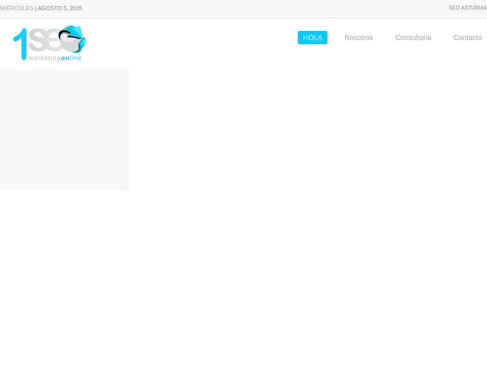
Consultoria (413, 37)
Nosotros (358, 37)
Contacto (468, 37)
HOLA (312, 37)
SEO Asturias (468, 8)
